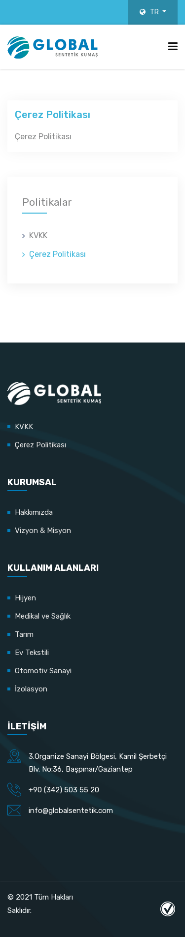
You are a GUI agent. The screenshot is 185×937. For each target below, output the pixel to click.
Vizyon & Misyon (43, 530)
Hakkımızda (34, 512)
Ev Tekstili (32, 652)
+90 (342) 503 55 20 (64, 789)
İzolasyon (31, 689)
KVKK (38, 235)
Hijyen (25, 597)
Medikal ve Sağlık (43, 616)
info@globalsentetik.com (71, 810)
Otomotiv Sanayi (43, 670)
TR (150, 12)
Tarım (24, 634)
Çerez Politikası (57, 254)
